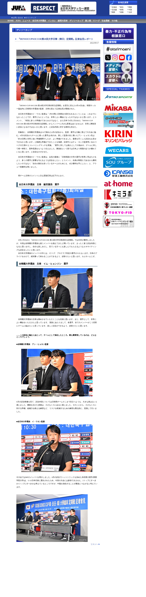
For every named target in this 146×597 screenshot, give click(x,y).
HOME (11, 21)
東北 (121, 7)
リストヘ (94, 544)
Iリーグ (96, 21)
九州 (130, 12)
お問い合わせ (18, 18)
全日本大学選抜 (39, 21)
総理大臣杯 (63, 21)
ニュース (26, 21)
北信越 (114, 10)
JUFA (18, 21)
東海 (121, 10)
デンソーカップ (76, 21)
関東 (130, 7)
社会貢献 (105, 21)
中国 (130, 10)
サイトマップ (31, 18)
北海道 (114, 7)
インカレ (52, 21)
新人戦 (88, 21)
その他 (114, 21)
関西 (113, 12)
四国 (121, 12)
